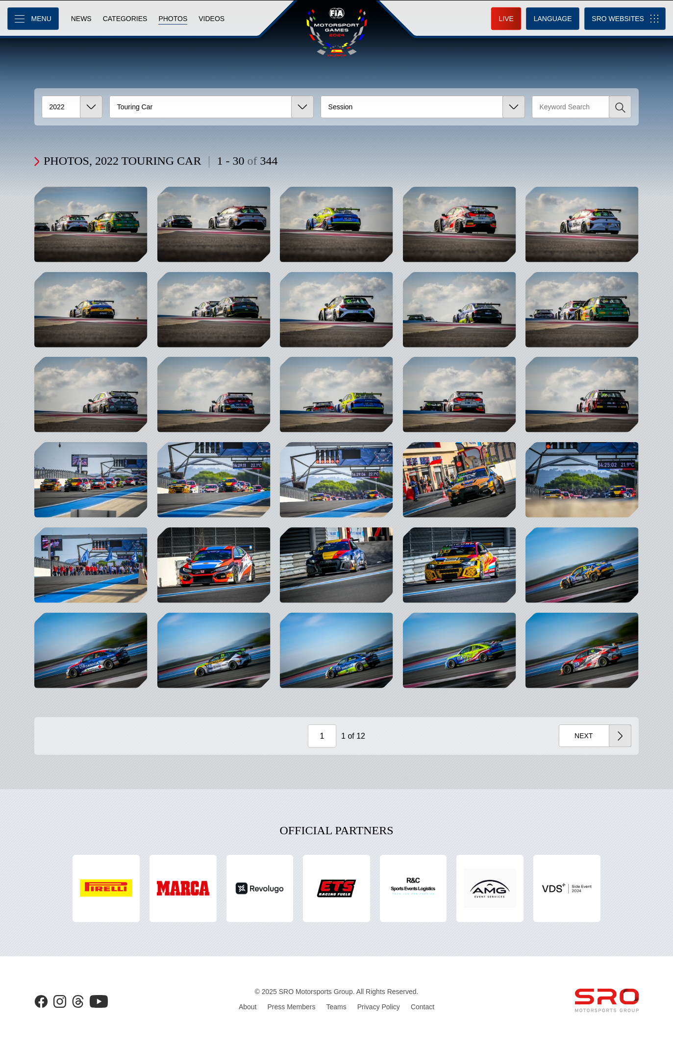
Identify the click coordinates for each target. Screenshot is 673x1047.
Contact (422, 1007)
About (248, 1007)
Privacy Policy (378, 1007)
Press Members (291, 1007)
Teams (336, 1007)
